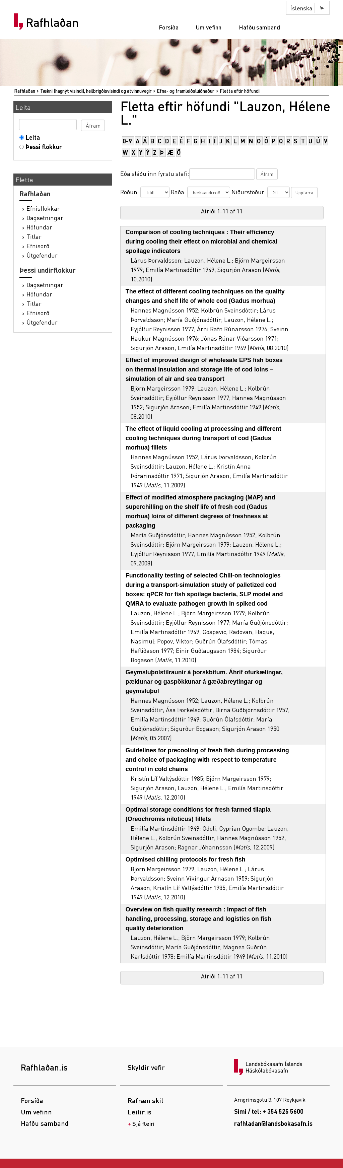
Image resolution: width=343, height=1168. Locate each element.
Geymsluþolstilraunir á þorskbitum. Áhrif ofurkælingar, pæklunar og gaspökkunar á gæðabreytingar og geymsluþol (204, 681)
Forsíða (169, 27)
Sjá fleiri (143, 1123)
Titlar (34, 236)
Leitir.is (139, 1111)
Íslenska (301, 8)
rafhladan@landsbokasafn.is (273, 1123)
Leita (31, 137)
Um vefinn (208, 27)
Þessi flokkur (42, 146)
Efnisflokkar (43, 208)
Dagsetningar (44, 217)
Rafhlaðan (52, 22)
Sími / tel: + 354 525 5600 (268, 1111)
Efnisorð (37, 246)
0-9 (127, 141)
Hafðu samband (259, 27)
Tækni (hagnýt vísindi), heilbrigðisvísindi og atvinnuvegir (96, 91)
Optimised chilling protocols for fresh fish (186, 859)
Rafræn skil (145, 1100)
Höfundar (39, 227)
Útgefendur (42, 255)
